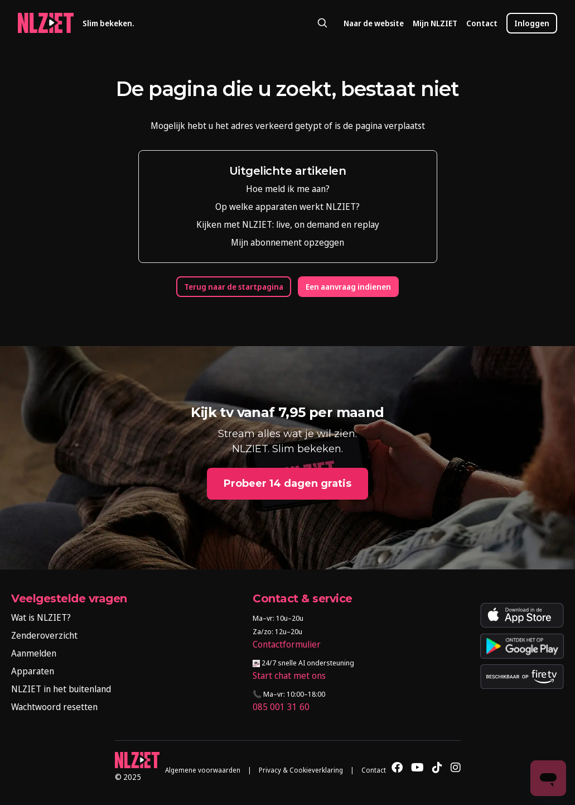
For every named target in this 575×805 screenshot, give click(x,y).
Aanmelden (33, 653)
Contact (481, 23)
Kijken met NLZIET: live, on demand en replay (287, 224)
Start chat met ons (289, 675)
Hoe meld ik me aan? (288, 189)
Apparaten (32, 671)
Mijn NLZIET (435, 23)
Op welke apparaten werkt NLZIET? (287, 206)
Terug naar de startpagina (233, 286)
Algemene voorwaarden (202, 770)
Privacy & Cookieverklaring (301, 770)
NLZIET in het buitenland (61, 689)
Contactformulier (287, 644)
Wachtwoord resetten (54, 707)
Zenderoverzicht (44, 635)
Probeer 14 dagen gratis (287, 483)
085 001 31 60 (281, 707)
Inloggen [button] (531, 23)
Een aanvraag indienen (348, 286)
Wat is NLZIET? (41, 617)
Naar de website (374, 23)
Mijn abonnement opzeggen (287, 242)
